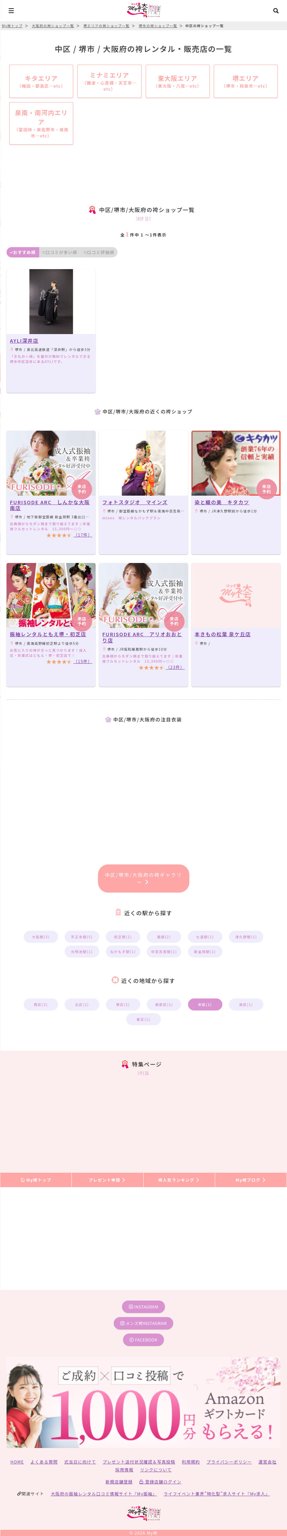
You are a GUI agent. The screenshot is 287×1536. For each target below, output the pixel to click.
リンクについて (156, 1469)
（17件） (82, 535)
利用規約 (191, 1462)
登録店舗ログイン (160, 1481)
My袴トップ (36, 1180)
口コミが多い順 (59, 252)
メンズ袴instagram (143, 1323)
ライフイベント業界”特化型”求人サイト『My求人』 (217, 1493)
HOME (17, 1462)
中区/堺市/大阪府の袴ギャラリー (143, 878)
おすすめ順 (23, 252)
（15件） (82, 661)
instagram (143, 1307)
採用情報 (124, 1469)
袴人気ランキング (179, 1180)
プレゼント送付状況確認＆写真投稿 (139, 1462)
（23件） (175, 667)
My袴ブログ (250, 1180)
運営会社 (267, 1462)
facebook (143, 1339)
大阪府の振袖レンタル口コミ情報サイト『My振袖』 (104, 1493)
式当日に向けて (80, 1462)
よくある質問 (44, 1462)
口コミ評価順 (99, 252)
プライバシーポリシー (229, 1462)
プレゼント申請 (107, 1180)
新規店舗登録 (119, 1481)
